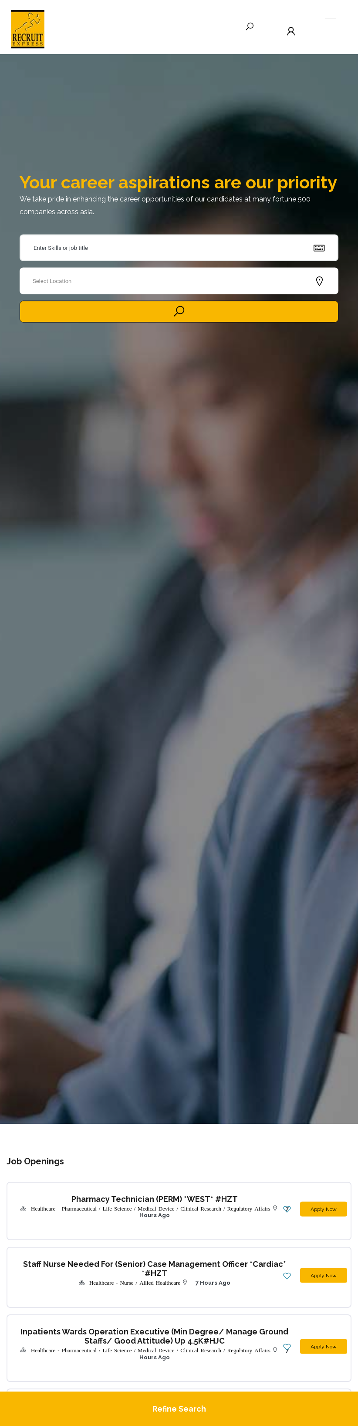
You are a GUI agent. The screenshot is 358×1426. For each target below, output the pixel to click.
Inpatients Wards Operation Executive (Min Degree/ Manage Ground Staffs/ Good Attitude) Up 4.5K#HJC (130, 1323)
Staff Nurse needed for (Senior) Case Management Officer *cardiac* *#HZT (130, 1265)
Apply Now (320, 1206)
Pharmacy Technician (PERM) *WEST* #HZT (130, 1199)
